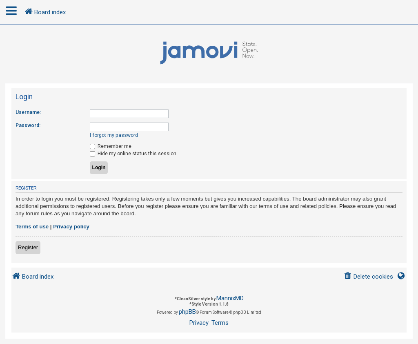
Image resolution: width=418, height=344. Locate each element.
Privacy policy (71, 226)
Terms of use (32, 226)
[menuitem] (368, 277)
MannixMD (230, 298)
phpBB (187, 311)
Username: (28, 112)
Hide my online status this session (133, 153)
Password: (28, 125)
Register (28, 247)
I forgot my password (114, 135)
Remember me (110, 146)
